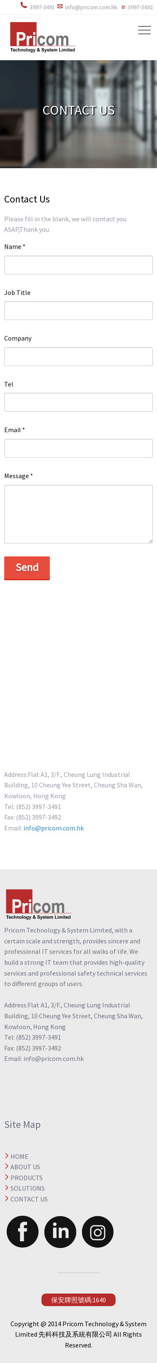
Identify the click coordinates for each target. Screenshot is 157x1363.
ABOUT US (25, 1167)
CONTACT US (29, 1199)
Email (14, 429)
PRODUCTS (26, 1177)
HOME (19, 1156)
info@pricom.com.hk (53, 828)
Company (17, 338)
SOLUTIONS (27, 1188)
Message (18, 475)
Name (15, 246)
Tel (8, 384)
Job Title (17, 292)
